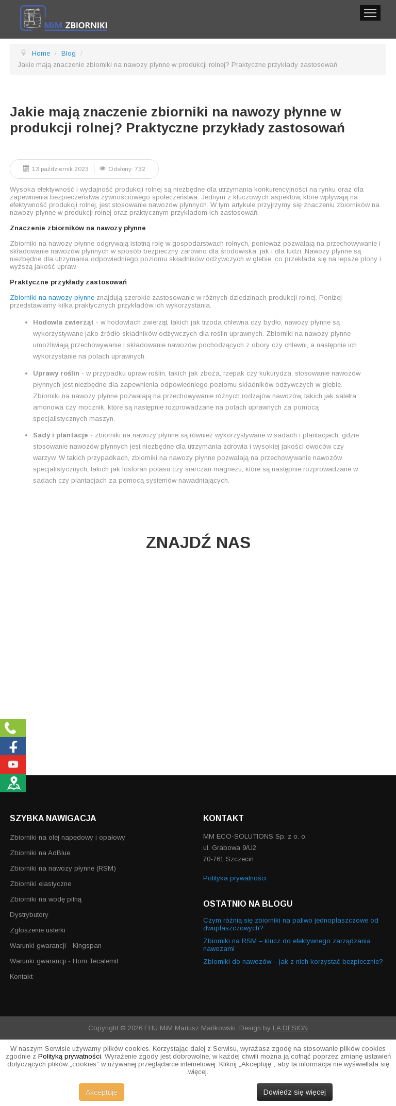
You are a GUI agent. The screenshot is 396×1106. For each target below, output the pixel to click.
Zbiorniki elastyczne (40, 884)
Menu (370, 13)
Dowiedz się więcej (294, 1092)
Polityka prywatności (235, 878)
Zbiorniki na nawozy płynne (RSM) (63, 868)
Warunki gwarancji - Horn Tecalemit (64, 961)
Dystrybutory (29, 914)
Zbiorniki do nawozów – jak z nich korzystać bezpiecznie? (293, 961)
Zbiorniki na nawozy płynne (52, 297)
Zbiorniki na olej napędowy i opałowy (67, 837)
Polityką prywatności (69, 1056)
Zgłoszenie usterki (37, 930)
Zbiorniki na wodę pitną (45, 899)
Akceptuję (102, 1092)
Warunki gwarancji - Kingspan (56, 945)
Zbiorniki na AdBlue (40, 853)
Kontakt (21, 976)
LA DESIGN (290, 1028)
